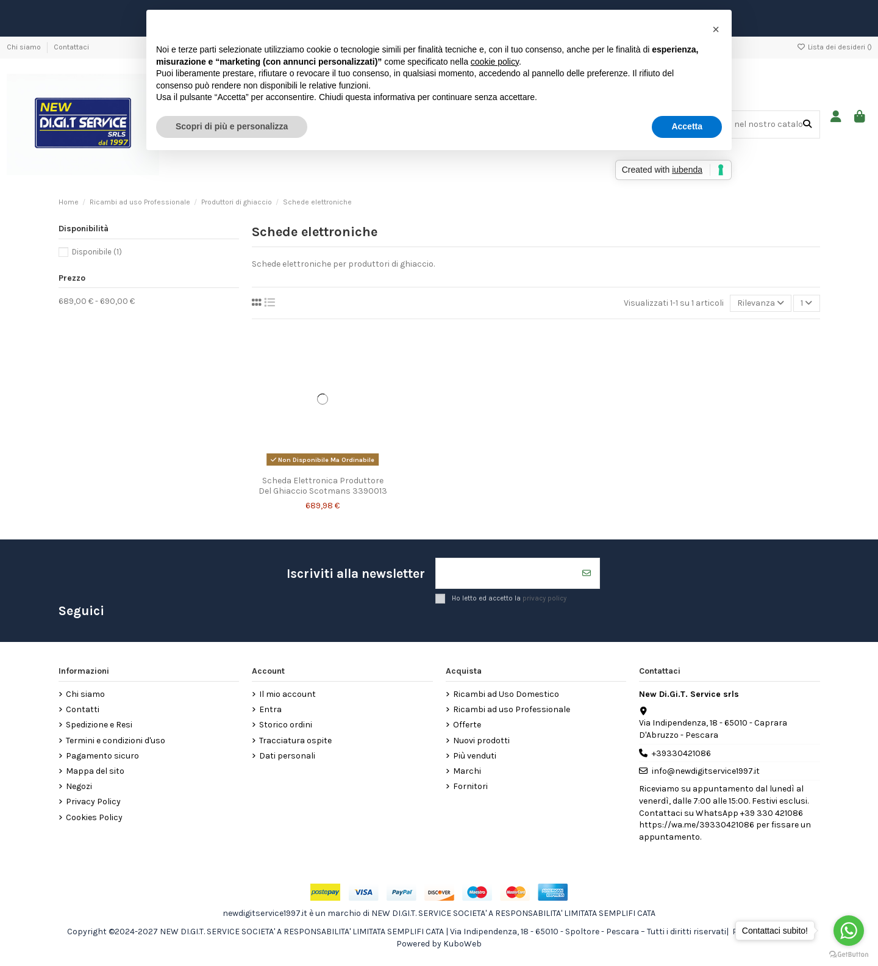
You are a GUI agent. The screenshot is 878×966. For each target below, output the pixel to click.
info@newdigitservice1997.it (706, 771)
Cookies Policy (94, 817)
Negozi (79, 786)
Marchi (467, 771)
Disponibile (97, 251)
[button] (716, 29)
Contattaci (71, 47)
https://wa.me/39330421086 (696, 825)
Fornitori (470, 786)
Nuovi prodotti (481, 740)
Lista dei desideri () (834, 47)
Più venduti (474, 756)
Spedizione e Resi (99, 724)
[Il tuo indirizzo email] (505, 573)
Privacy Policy (93, 801)
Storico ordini (285, 724)
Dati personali (287, 756)
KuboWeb (462, 944)
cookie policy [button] (495, 62)
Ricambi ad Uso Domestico (506, 694)
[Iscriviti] (586, 573)
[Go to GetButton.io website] (848, 953)
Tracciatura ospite (295, 740)
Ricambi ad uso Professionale (511, 709)
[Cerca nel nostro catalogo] (807, 124)
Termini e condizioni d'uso (115, 740)
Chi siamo (25, 47)
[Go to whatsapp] (848, 930)
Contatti (82, 709)
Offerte (467, 724)
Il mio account (287, 694)
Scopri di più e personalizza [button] (232, 126)
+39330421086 (681, 753)
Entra (270, 709)
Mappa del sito (95, 771)
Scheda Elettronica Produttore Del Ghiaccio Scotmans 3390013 (323, 485)
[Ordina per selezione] (760, 303)
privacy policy (544, 598)
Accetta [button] (686, 126)
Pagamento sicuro (102, 756)
